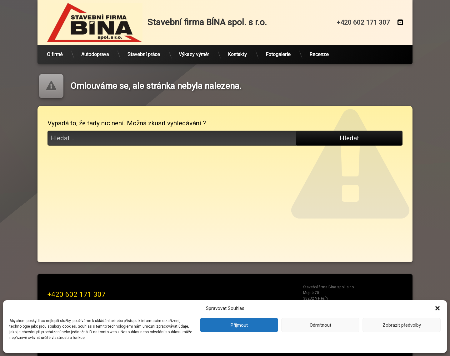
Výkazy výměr (194, 54)
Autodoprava (95, 54)
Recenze (319, 54)
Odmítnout (320, 325)
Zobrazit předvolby (401, 325)
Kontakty (237, 54)
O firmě (54, 54)
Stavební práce (144, 54)
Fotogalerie (278, 54)
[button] (437, 308)
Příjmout (239, 325)
